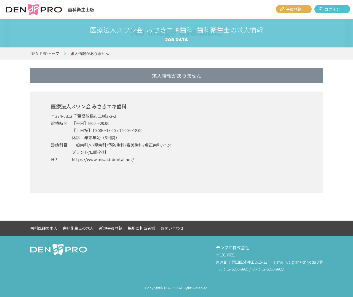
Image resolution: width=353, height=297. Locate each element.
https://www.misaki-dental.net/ (103, 159)
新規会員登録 (110, 228)
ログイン (332, 9)
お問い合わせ (172, 228)
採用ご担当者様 (141, 228)
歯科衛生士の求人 (78, 228)
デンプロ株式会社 (232, 247)
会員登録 (293, 9)
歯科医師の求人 (43, 228)
